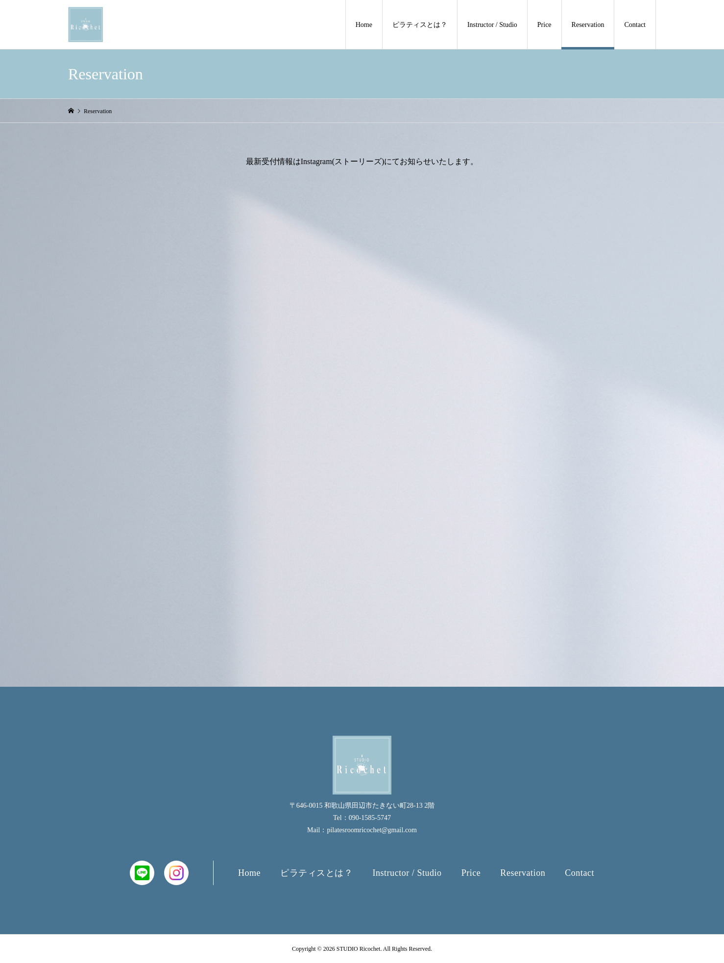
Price (544, 24)
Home (364, 24)
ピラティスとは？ (419, 24)
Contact (635, 24)
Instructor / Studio (492, 24)
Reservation (588, 24)
